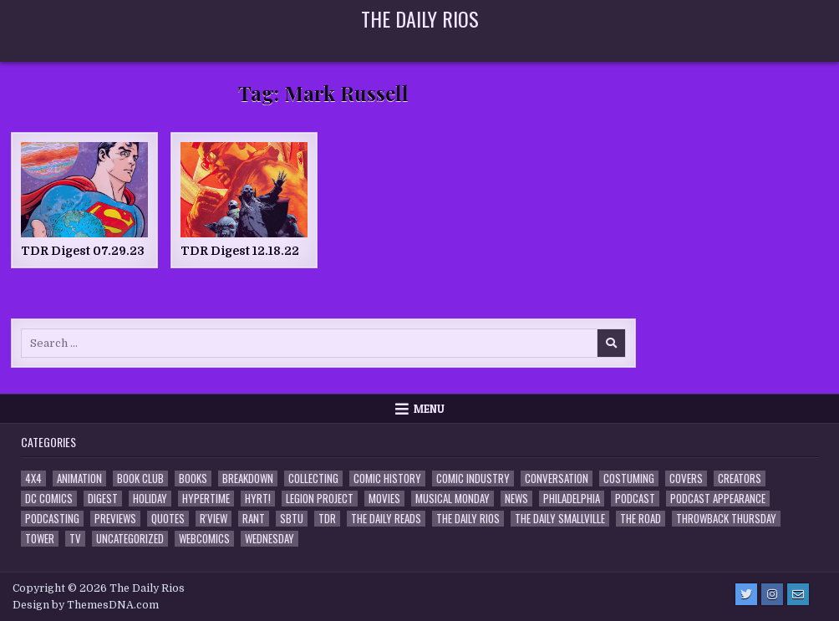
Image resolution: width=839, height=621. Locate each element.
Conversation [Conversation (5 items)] (556, 478)
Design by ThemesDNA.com (86, 605)
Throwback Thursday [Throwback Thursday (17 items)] (726, 519)
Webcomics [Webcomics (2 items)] (204, 539)
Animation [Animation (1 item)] (79, 478)
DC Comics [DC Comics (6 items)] (49, 498)
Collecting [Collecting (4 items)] (313, 478)
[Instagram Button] (772, 594)
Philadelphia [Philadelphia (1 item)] (571, 498)
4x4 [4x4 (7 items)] (33, 478)
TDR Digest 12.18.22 (240, 250)
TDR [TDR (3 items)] (327, 519)
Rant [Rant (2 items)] (253, 519)
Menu (429, 408)
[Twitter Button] (746, 594)
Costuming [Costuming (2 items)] (628, 478)
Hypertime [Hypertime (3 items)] (206, 498)
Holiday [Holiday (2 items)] (150, 498)
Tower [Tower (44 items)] (39, 539)
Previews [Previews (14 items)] (115, 519)
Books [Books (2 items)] (193, 478)
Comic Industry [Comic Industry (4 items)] (473, 478)
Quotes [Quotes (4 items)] (168, 519)
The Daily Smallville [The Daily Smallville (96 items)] (560, 519)
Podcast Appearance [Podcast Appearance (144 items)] (717, 498)
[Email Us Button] (798, 594)
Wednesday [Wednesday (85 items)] (269, 539)
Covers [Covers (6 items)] (686, 478)
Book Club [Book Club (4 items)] (140, 478)
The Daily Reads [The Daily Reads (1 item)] (386, 519)
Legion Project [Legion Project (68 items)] (319, 498)
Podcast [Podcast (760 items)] (635, 498)
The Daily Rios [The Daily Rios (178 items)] (468, 519)
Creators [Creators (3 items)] (739, 478)
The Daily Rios (420, 18)
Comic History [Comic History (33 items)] (387, 478)
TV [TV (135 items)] (75, 539)
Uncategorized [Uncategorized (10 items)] (130, 539)
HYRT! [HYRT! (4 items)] (258, 498)
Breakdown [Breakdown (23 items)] (247, 478)
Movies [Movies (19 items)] (384, 498)
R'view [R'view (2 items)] (213, 519)
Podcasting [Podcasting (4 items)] (52, 519)
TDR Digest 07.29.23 (83, 250)
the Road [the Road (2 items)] (640, 519)
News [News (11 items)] (516, 498)
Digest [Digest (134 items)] (103, 498)
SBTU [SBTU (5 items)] (291, 519)
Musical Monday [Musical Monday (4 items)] (452, 498)
